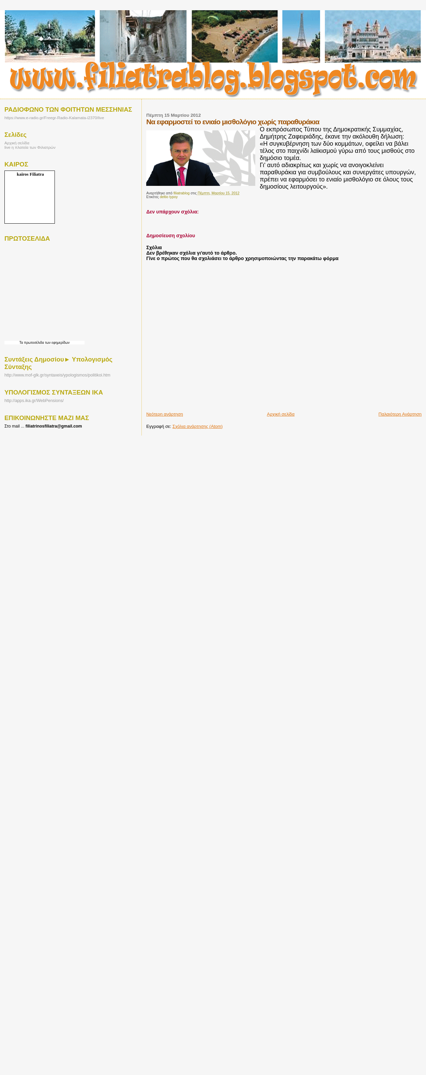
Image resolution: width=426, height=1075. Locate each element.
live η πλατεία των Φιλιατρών (30, 147)
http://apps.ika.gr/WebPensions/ (34, 400)
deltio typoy (169, 197)
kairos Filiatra (30, 174)
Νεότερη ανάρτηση (164, 414)
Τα (21, 342)
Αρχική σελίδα (280, 414)
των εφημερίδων (57, 342)
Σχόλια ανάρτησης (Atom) (197, 426)
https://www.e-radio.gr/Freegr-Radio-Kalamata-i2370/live (54, 117)
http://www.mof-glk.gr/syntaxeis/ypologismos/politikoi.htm (57, 375)
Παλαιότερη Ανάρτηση (400, 414)
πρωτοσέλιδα (34, 342)
